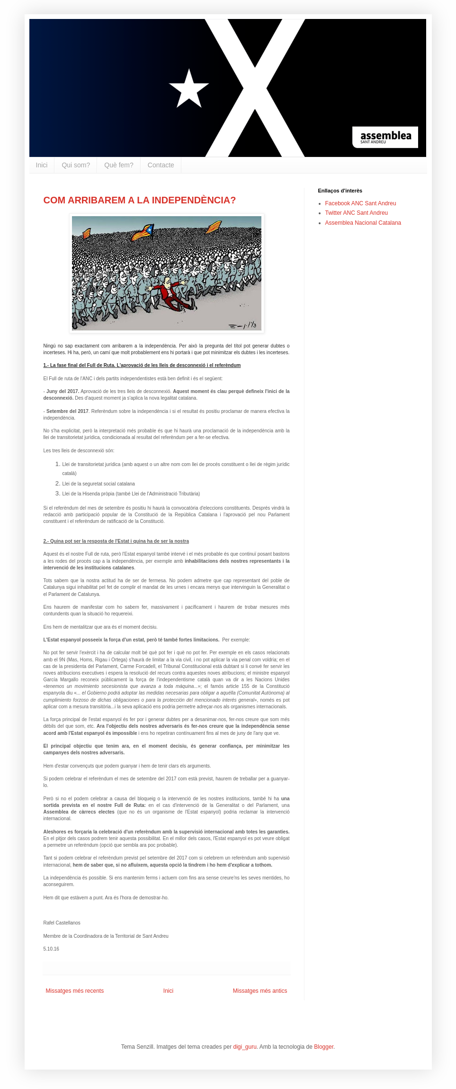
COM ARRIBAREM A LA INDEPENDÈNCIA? (140, 200)
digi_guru (244, 1046)
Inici (42, 165)
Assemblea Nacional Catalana (363, 223)
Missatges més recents (75, 991)
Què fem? (118, 165)
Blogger (323, 1046)
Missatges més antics (260, 991)
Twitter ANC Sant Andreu (356, 213)
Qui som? (76, 165)
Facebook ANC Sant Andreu (360, 203)
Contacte (161, 165)
